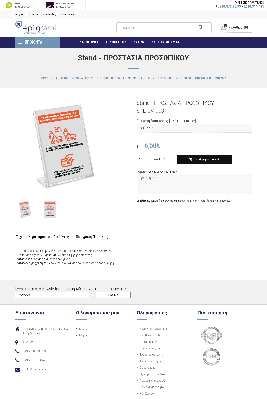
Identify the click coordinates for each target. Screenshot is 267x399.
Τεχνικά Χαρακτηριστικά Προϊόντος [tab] (42, 237)
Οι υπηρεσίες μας (147, 348)
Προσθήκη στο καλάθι (204, 159)
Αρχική (19, 14)
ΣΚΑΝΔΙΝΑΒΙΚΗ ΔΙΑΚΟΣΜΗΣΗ (60, 5)
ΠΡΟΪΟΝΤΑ (30, 42)
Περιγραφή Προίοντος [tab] (92, 237)
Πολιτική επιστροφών (150, 380)
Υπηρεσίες (49, 14)
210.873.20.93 (230, 6)
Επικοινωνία (68, 14)
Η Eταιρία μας (145, 342)
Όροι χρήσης (144, 367)
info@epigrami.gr (35, 369)
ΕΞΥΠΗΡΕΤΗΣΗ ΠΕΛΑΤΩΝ (125, 42)
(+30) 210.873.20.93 (35, 351)
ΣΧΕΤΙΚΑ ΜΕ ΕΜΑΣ (165, 42)
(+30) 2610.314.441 (35, 360)
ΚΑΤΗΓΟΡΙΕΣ (89, 42)
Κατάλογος (144, 393)
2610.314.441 (254, 6)
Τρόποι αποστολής (148, 355)
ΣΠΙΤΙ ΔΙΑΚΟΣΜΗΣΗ (18, 5)
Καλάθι (82, 329)
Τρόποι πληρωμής (147, 361)
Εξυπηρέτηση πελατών (150, 374)
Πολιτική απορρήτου (149, 387)
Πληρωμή (83, 335)
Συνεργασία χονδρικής (150, 329)
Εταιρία (33, 14)
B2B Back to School (148, 335)
